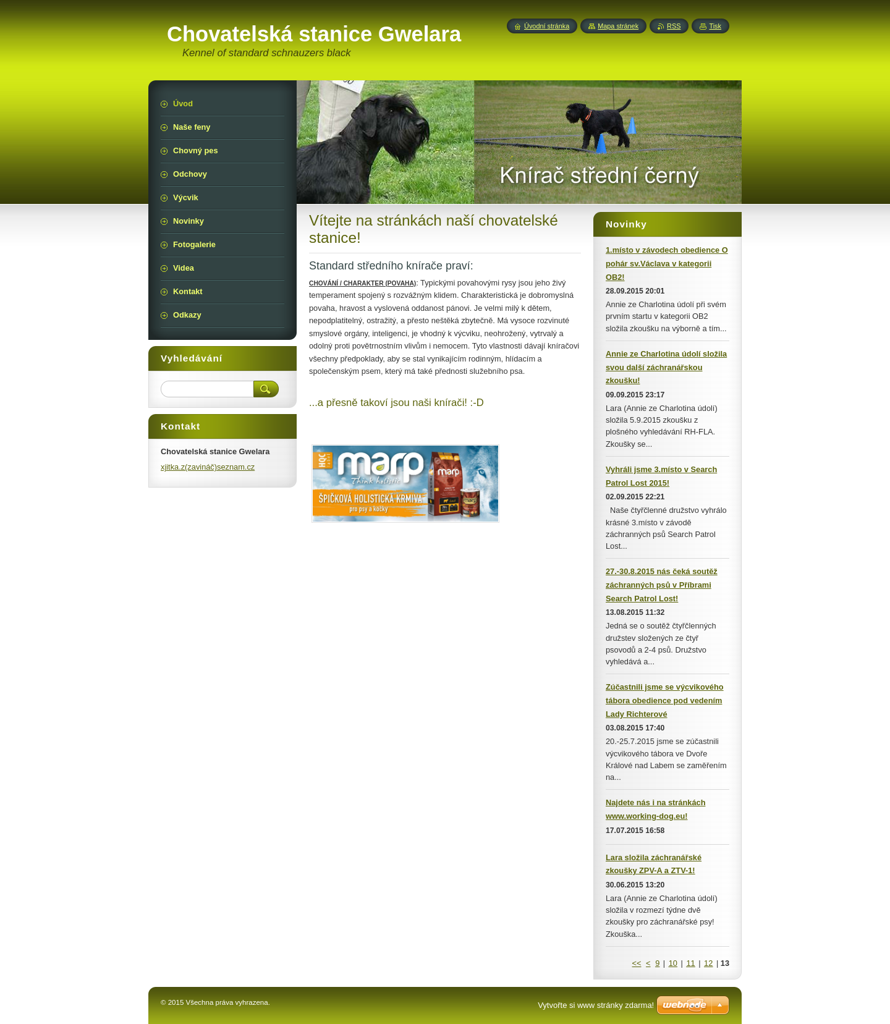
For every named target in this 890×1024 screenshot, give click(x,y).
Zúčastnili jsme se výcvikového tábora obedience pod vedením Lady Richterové (665, 700)
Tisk (715, 26)
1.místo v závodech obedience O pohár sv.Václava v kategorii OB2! (667, 263)
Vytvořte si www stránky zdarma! (596, 1005)
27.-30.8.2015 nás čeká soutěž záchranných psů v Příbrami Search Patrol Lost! (662, 585)
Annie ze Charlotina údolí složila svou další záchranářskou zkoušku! (666, 367)
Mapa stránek (618, 26)
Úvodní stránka (546, 26)
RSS (673, 26)
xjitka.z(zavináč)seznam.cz (208, 467)
